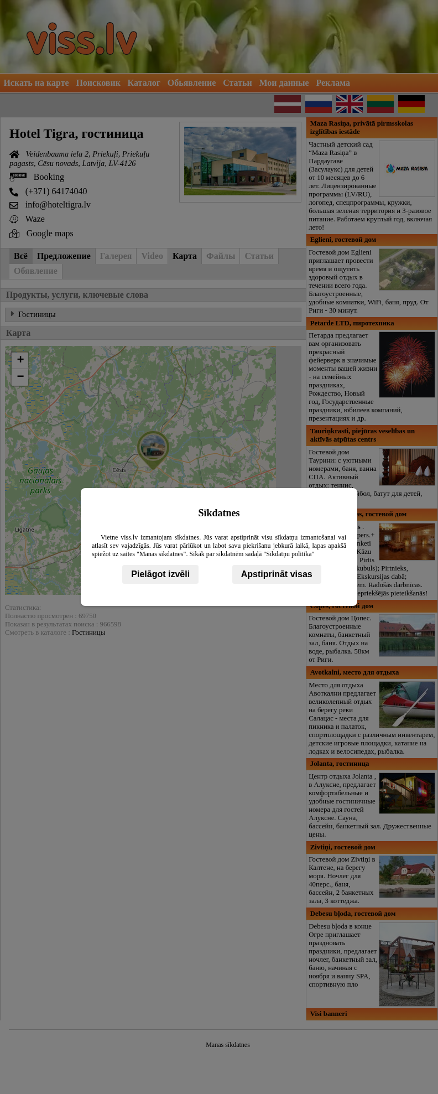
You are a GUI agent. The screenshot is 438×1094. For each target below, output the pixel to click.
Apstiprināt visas (276, 574)
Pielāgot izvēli (160, 574)
